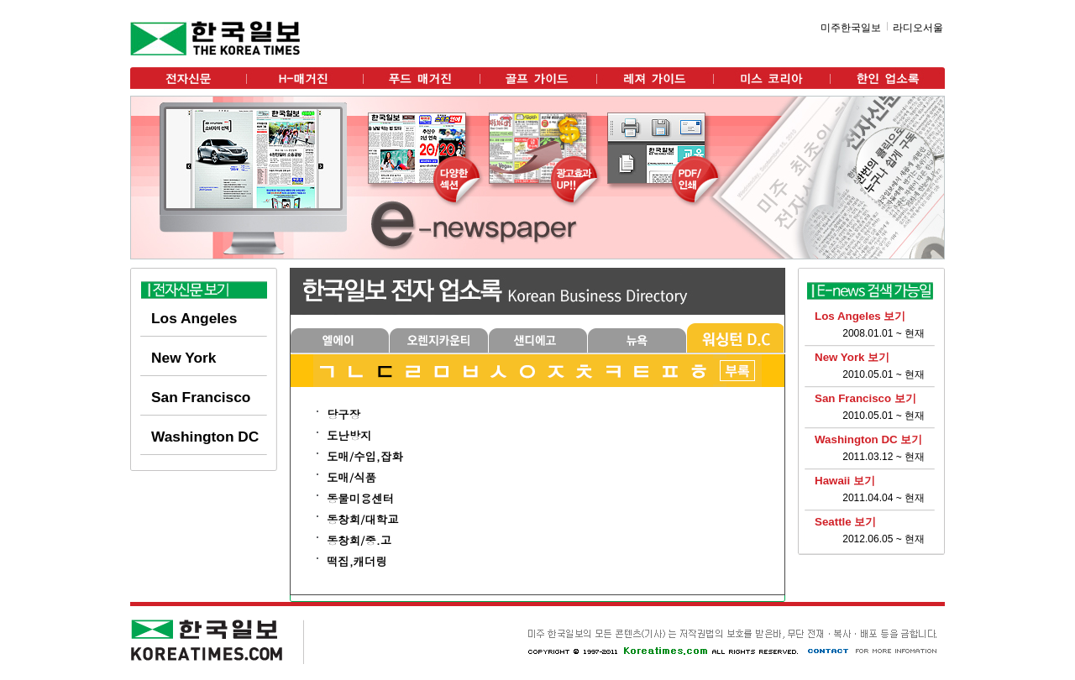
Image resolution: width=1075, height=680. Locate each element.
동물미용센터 (360, 498)
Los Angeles (194, 318)
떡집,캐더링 (357, 561)
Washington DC (205, 436)
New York (183, 357)
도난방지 (349, 435)
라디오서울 (918, 28)
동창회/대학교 (363, 519)
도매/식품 (351, 477)
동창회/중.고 (359, 540)
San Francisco (200, 397)
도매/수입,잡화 (365, 456)
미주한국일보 (851, 28)
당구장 (343, 414)
